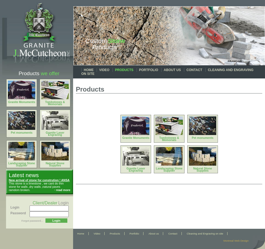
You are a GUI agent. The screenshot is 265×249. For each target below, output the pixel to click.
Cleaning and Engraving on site (205, 233)
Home (89, 70)
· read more (62, 190)
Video (104, 70)
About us (172, 70)
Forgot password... (32, 220)
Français (235, 61)
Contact (194, 70)
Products (124, 70)
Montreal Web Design (236, 240)
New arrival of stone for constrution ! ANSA (39, 180)
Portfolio (148, 70)
